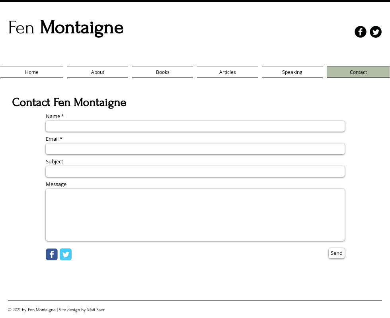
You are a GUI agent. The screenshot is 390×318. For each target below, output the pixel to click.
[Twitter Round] (376, 32)
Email (52, 139)
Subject (54, 161)
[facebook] (361, 32)
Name (53, 116)
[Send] (337, 253)
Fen (65, 27)
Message (56, 184)
